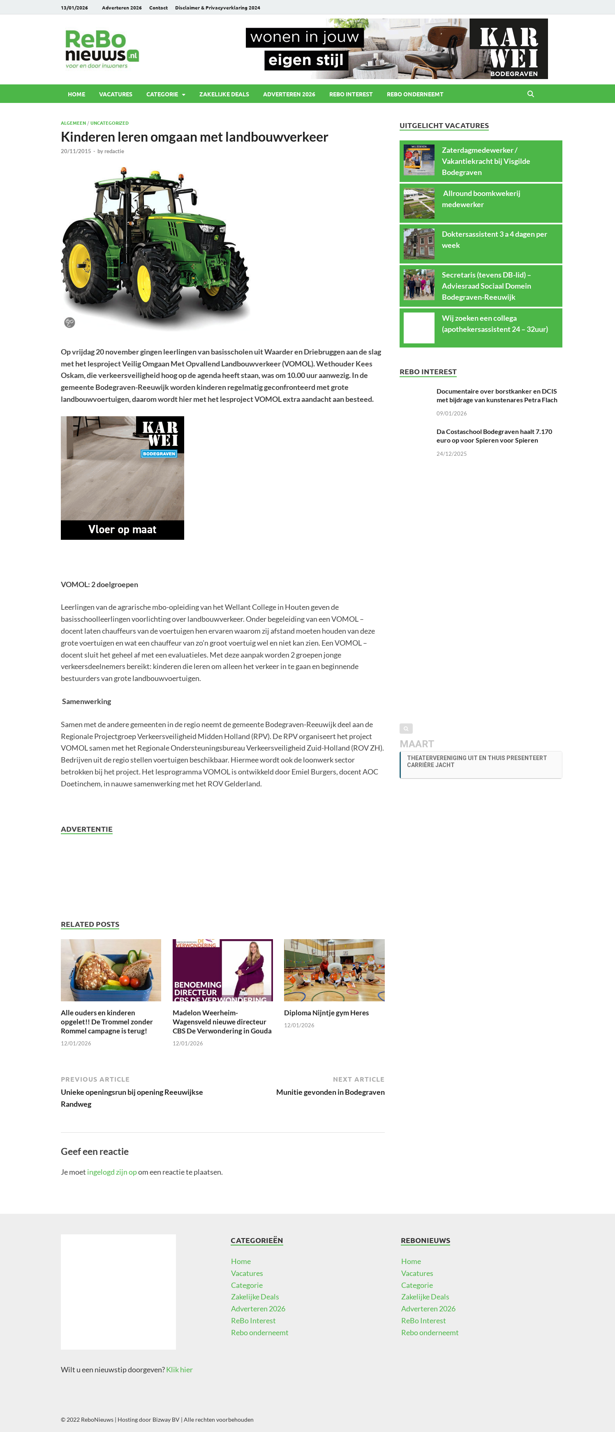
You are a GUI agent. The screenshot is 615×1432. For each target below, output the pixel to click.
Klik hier (179, 1369)
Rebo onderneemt (415, 94)
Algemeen (73, 122)
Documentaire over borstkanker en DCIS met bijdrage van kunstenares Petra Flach (497, 395)
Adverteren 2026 (122, 7)
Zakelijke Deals (224, 94)
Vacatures (115, 94)
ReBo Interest (351, 94)
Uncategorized (109, 122)
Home (76, 94)
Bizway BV (166, 1419)
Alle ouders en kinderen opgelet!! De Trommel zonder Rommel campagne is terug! (107, 1021)
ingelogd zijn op (112, 1171)
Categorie (162, 94)
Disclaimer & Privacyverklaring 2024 (217, 7)
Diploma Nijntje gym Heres (326, 1012)
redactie (114, 151)
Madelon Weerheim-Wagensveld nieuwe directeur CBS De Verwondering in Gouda (222, 1021)
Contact (158, 7)
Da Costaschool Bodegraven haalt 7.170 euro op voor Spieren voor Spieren (494, 435)
